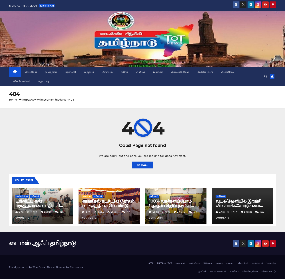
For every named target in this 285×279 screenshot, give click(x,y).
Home (13, 99)
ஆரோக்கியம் (22, 196)
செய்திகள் (31, 72)
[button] (265, 76)
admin (47, 212)
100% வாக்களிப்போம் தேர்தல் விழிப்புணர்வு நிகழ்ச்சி (170, 205)
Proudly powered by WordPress (27, 267)
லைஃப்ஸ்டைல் (180, 72)
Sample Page (164, 263)
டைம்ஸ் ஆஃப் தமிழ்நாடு (42, 243)
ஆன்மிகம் (227, 72)
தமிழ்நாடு (51, 72)
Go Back (142, 165)
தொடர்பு (43, 81)
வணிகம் (158, 72)
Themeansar (77, 267)
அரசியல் (107, 72)
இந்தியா (89, 72)
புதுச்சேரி (70, 72)
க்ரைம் (125, 72)
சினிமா (140, 72)
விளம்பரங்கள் (21, 81)
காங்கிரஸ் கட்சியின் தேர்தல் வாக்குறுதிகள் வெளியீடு (108, 203)
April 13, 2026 (28, 212)
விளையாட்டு (205, 72)
